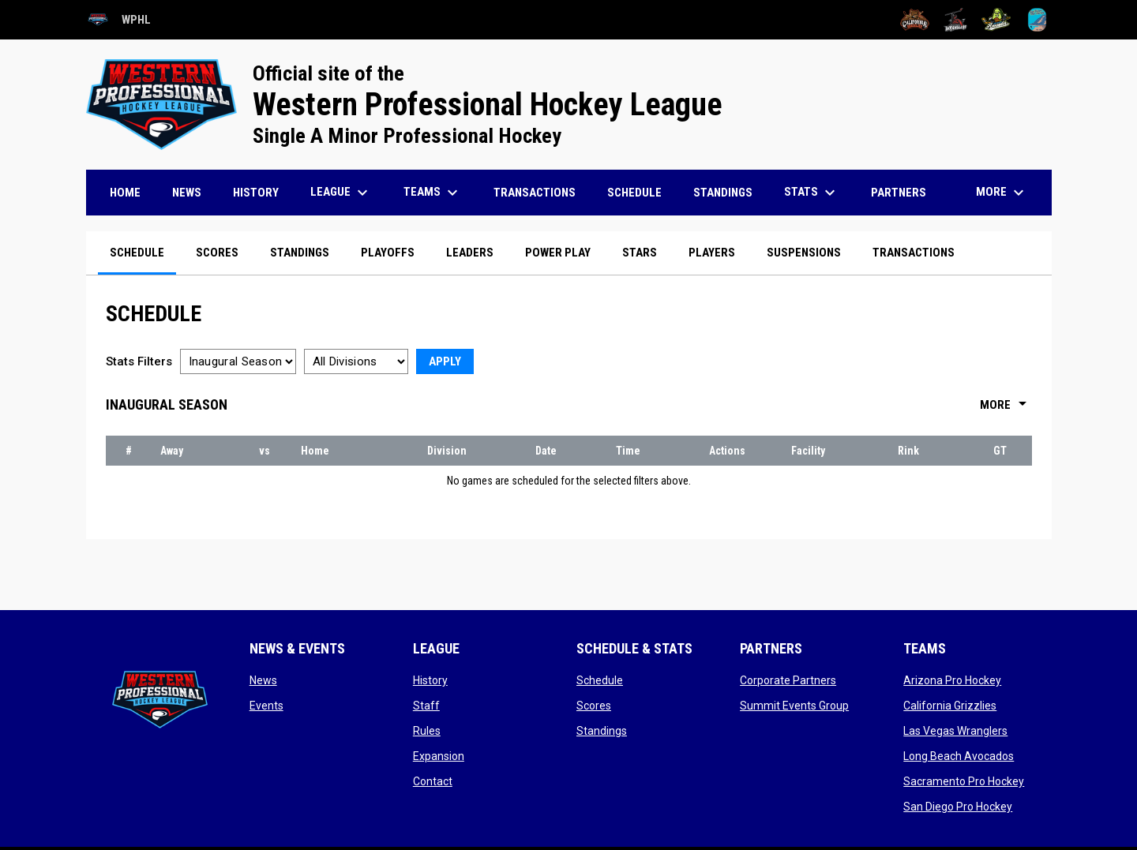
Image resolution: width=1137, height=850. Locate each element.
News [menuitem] (186, 192)
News (263, 680)
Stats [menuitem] (811, 192)
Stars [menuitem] (639, 252)
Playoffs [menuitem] (388, 252)
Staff (426, 705)
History (430, 680)
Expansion (438, 756)
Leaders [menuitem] (469, 252)
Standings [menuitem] (722, 192)
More (1006, 405)
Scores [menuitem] (217, 252)
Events (266, 705)
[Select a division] (356, 361)
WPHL (118, 20)
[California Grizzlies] (914, 20)
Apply (445, 361)
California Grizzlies (949, 705)
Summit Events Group (794, 705)
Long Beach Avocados (958, 756)
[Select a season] (238, 361)
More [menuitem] (1002, 192)
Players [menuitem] (712, 252)
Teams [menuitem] (432, 192)
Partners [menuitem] (898, 192)
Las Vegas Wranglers (955, 731)
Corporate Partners (788, 680)
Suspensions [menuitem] (804, 252)
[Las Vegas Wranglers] (955, 20)
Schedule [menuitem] (634, 192)
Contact (432, 781)
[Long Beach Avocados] (996, 20)
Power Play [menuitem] (558, 252)
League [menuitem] (341, 192)
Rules (427, 731)
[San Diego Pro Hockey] (1037, 20)
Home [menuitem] (125, 192)
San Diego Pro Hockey (957, 806)
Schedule (599, 680)
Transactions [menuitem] (534, 192)
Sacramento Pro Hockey (963, 781)
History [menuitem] (256, 192)
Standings (601, 731)
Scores (593, 705)
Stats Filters (139, 361)
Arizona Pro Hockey (952, 680)
